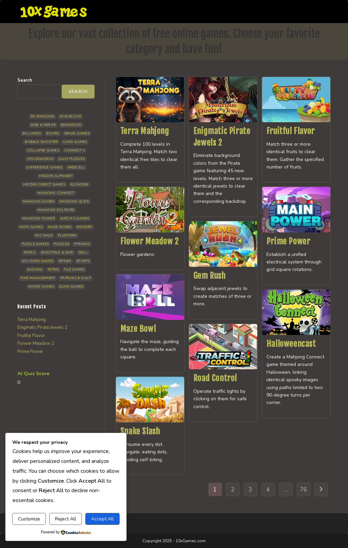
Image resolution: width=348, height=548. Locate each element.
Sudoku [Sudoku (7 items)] (34, 269)
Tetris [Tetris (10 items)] (53, 269)
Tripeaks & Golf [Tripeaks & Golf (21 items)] (75, 278)
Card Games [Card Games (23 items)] (75, 142)
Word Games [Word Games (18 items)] (41, 286)
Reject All (65, 519)
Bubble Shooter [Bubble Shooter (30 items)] (41, 142)
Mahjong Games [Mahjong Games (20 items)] (39, 201)
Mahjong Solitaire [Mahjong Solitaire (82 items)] (55, 210)
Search (24, 80)
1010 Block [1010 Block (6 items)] (70, 116)
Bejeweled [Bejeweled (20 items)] (71, 125)
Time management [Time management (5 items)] (37, 278)
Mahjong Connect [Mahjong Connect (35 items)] (55, 193)
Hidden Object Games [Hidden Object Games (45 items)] (44, 184)
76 (303, 489)
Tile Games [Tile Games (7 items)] (74, 269)
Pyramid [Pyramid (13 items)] (82, 244)
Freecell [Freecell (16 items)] (76, 167)
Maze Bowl (138, 329)
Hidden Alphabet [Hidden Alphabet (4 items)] (56, 176)
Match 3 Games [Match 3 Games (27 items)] (74, 218)
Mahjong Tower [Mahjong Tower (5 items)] (38, 218)
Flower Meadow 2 (149, 241)
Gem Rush (209, 276)
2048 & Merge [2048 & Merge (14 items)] (43, 125)
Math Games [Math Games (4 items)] (31, 227)
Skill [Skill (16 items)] (83, 252)
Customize (29, 519)
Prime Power (288, 241)
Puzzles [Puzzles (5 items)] (61, 244)
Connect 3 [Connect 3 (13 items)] (74, 150)
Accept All (102, 519)
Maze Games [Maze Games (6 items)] (59, 227)
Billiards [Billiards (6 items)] (31, 133)
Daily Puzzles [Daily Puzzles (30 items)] (71, 159)
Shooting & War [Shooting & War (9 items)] (57, 252)
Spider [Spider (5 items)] (64, 261)
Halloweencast (291, 344)
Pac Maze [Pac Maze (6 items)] (44, 235)
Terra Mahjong (144, 131)
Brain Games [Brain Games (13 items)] (77, 133)
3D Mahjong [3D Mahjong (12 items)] (42, 116)
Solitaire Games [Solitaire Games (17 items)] (37, 261)
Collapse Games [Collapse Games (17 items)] (43, 150)
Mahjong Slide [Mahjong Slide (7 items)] (74, 201)
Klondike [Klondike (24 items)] (79, 184)
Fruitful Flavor (290, 131)
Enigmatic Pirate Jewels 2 (42, 327)
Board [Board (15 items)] (52, 133)
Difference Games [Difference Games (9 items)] (44, 167)
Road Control (215, 378)
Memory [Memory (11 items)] (84, 227)
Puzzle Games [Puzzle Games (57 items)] (35, 244)
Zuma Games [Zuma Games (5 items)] (71, 286)
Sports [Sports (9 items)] (83, 261)
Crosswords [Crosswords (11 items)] (40, 159)
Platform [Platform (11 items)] (67, 235)
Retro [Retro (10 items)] (30, 252)
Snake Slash (140, 431)
